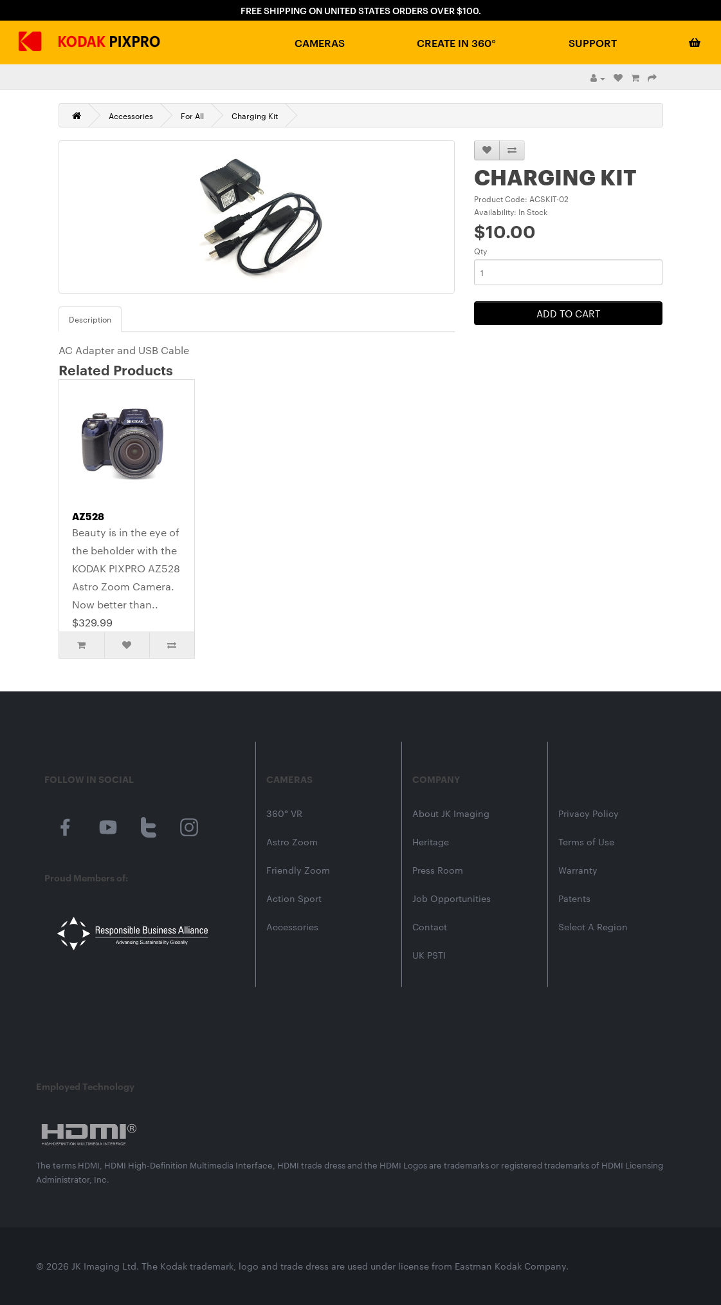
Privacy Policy (588, 813)
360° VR (284, 813)
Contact (429, 926)
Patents (574, 898)
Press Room (437, 869)
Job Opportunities (451, 898)
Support (593, 42)
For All (192, 115)
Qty (480, 250)
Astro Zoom (292, 841)
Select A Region (593, 926)
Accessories (131, 115)
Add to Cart (568, 313)
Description (90, 318)
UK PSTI (429, 954)
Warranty (578, 869)
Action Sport (294, 898)
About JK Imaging (450, 813)
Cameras (320, 42)
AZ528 (88, 515)
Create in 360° (456, 42)
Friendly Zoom (298, 869)
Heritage (430, 841)
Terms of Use (586, 841)
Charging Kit (255, 115)
